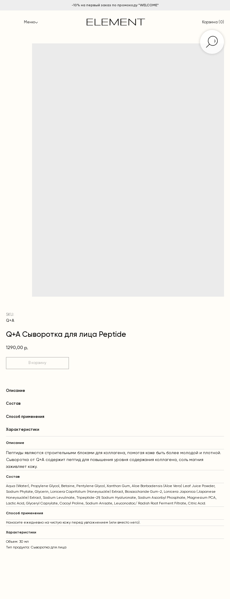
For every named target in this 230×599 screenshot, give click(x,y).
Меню (29, 22)
